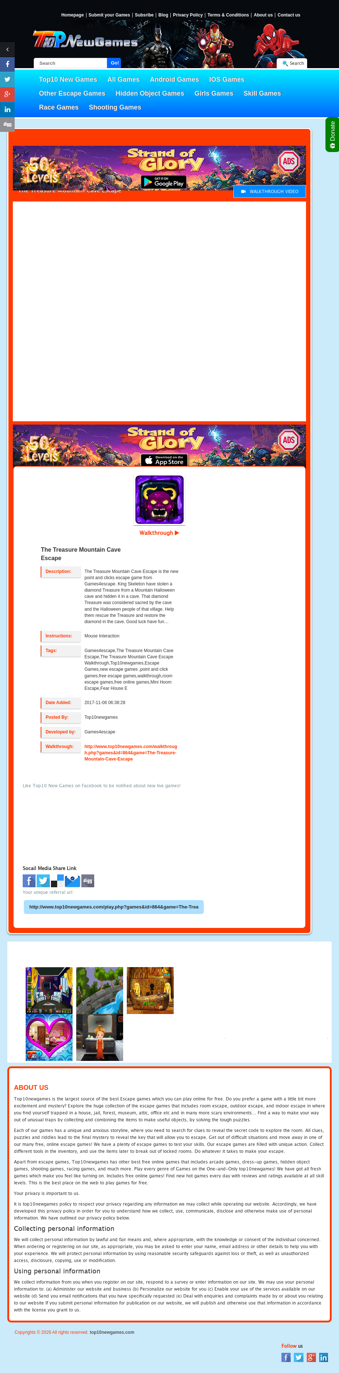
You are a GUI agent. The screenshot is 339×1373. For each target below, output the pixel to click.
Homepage (72, 15)
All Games (123, 79)
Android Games (174, 79)
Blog (163, 15)
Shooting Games (115, 107)
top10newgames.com (112, 1332)
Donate (332, 134)
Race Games (59, 107)
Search (297, 63)
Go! (115, 63)
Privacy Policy (188, 15)
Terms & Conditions (228, 15)
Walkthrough (159, 532)
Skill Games (262, 93)
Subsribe (144, 15)
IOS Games (226, 79)
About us (263, 15)
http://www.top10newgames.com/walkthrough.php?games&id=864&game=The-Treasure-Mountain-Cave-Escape (130, 753)
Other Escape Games (72, 93)
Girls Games (214, 93)
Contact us (288, 15)
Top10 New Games (68, 79)
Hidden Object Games (150, 93)
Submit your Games (109, 15)
